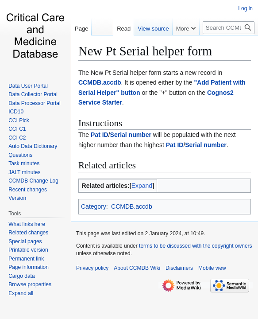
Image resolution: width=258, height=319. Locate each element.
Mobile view (212, 268)
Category (93, 206)
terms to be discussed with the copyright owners (195, 246)
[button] (20, 293)
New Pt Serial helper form (145, 51)
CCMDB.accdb (99, 82)
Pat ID (99, 134)
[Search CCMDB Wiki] (228, 27)
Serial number (130, 134)
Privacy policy (92, 268)
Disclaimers (179, 268)
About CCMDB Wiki (137, 268)
